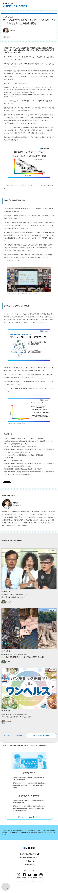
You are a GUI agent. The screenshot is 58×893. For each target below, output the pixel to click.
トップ (4, 745)
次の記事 (19, 735)
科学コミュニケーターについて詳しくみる (29, 816)
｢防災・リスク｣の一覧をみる (41, 735)
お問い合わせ (29, 864)
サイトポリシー (29, 861)
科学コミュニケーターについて (29, 857)
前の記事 (7, 735)
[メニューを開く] (5, 887)
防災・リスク (6, 37)
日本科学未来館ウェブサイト (29, 854)
